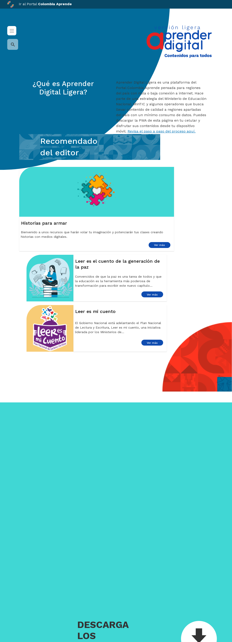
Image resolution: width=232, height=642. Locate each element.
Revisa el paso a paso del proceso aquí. (162, 131)
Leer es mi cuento (95, 311)
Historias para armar (44, 223)
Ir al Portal (39, 4)
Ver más (159, 245)
